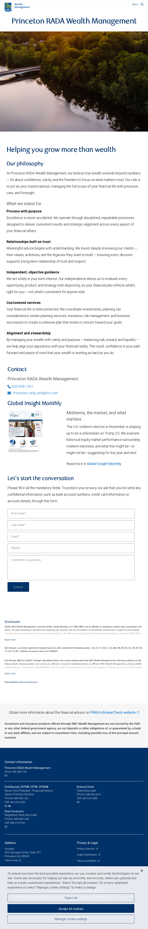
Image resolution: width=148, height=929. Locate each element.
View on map (11, 860)
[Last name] (71, 525)
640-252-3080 (89, 798)
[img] (74, 81)
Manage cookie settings (71, 919)
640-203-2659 (17, 802)
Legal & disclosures (87, 854)
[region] (74, 897)
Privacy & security (86, 848)
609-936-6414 (93, 794)
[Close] (142, 870)
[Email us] (6, 775)
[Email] (71, 537)
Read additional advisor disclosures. (21, 682)
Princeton (9, 848)
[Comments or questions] (71, 567)
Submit (18, 587)
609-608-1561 (20, 386)
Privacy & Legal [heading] (87, 843)
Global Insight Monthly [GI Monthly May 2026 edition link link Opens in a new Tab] (104, 464)
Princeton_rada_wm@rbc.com (33, 393)
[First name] (71, 513)
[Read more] (10, 639)
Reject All (71, 898)
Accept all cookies (71, 909)
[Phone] (71, 548)
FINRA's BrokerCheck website (113, 712)
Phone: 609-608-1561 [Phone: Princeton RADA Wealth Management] (16, 771)
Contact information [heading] (18, 762)
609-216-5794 (17, 822)
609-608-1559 (21, 819)
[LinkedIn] (10, 806)
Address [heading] (10, 843)
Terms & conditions (87, 860)
